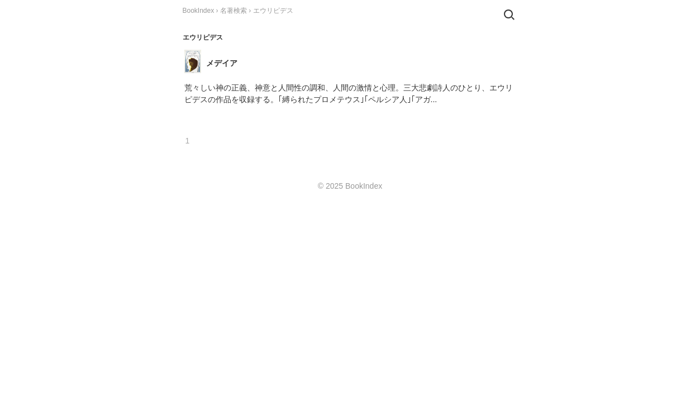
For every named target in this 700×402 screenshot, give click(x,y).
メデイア (221, 63)
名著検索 (233, 11)
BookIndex (199, 11)
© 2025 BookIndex (350, 185)
